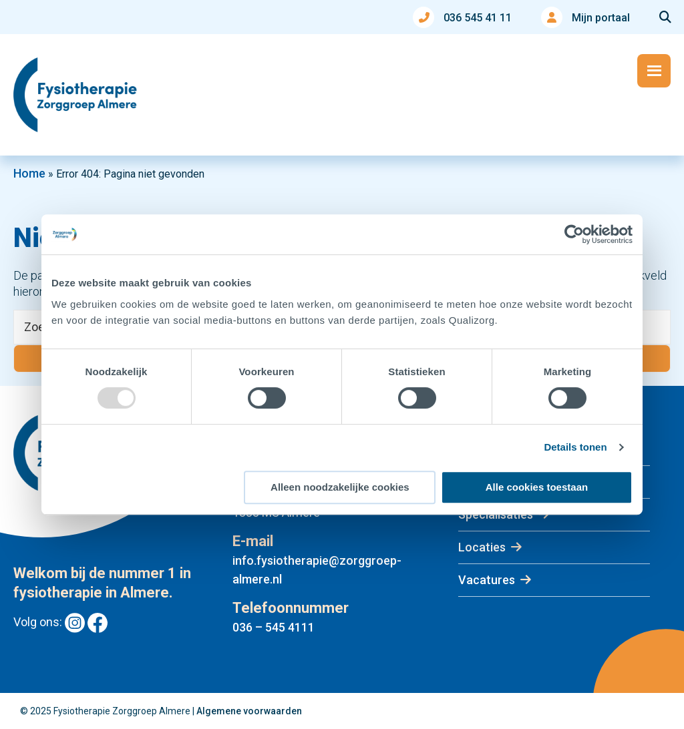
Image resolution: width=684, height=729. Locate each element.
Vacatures (486, 580)
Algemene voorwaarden (249, 711)
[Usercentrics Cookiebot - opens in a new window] (574, 234)
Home (29, 173)
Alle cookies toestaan (537, 487)
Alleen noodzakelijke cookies (340, 487)
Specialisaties (495, 514)
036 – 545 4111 (273, 627)
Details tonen (575, 447)
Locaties (482, 547)
